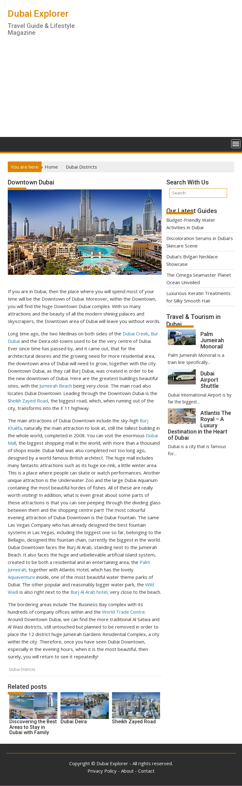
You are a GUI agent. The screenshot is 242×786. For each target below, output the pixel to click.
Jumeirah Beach (55, 386)
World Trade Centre (123, 612)
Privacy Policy (102, 771)
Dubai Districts (22, 669)
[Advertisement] (121, 90)
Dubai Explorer (38, 13)
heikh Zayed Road (29, 401)
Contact (146, 771)
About (127, 771)
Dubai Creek (135, 333)
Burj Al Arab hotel (88, 592)
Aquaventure (21, 577)
